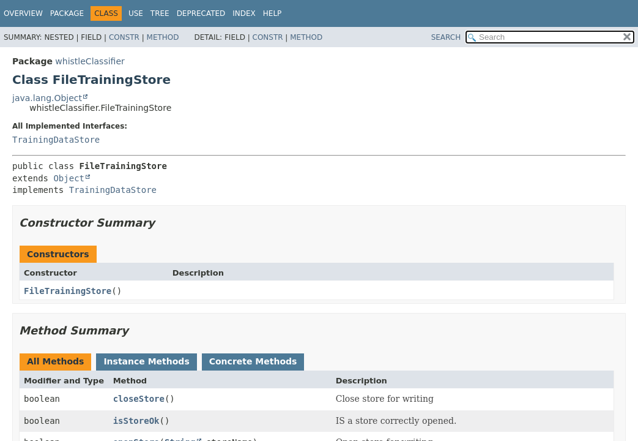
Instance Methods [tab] (146, 361)
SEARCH (446, 37)
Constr (124, 37)
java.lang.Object (47, 98)
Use (135, 13)
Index (244, 13)
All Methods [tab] (55, 361)
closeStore (139, 399)
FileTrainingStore (67, 291)
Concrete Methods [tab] (253, 361)
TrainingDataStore (56, 140)
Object (68, 178)
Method (163, 37)
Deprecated (201, 13)
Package (67, 13)
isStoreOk (136, 421)
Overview (23, 13)
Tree (159, 13)
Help (272, 13)
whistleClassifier (89, 61)
